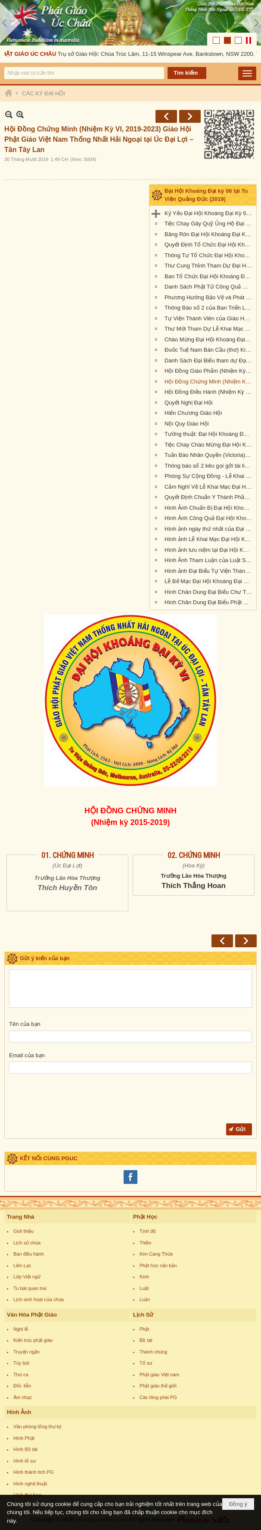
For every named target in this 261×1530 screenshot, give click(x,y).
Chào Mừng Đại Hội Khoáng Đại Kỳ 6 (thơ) (209, 339)
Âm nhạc (22, 1397)
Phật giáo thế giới (158, 1385)
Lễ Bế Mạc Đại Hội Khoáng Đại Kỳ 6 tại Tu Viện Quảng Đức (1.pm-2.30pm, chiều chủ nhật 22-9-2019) (209, 581)
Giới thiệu (23, 1231)
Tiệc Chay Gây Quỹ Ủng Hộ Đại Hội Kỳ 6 (209, 223)
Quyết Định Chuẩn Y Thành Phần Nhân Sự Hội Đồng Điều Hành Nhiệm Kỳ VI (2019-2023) (209, 497)
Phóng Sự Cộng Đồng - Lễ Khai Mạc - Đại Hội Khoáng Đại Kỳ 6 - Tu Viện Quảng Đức (209, 476)
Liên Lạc (22, 1265)
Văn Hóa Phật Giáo (32, 1314)
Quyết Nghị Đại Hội (189, 402)
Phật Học (145, 1217)
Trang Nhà (20, 1217)
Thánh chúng (153, 1351)
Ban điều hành (28, 1253)
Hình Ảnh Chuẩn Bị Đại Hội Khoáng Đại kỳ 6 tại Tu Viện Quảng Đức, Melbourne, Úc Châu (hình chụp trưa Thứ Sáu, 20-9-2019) (209, 508)
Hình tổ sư (24, 1460)
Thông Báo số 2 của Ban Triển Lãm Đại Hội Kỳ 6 (209, 307)
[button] (247, 73)
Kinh (144, 1276)
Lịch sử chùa (26, 1242)
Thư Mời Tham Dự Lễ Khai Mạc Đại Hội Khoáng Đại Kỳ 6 (209, 328)
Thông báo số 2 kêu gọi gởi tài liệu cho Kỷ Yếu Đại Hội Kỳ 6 (209, 465)
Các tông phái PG (158, 1397)
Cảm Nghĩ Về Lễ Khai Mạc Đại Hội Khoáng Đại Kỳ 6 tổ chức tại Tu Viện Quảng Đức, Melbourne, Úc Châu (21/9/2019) (209, 487)
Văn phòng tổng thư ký (37, 1426)
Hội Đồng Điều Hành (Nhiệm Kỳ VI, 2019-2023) (209, 392)
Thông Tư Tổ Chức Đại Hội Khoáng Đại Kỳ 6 (209, 255)
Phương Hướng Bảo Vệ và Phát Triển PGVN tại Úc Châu (209, 297)
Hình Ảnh (19, 1412)
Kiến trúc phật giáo (33, 1340)
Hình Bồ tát (25, 1449)
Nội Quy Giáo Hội (187, 423)
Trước (166, 116)
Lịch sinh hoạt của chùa (38, 1299)
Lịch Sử (143, 1314)
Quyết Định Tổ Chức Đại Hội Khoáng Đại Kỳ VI (209, 244)
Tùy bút (21, 1363)
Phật (144, 1329)
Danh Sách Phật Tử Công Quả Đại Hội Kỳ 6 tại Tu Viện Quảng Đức (209, 286)
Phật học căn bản (158, 1265)
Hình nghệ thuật (30, 1483)
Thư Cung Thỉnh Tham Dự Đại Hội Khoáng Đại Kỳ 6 (209, 265)
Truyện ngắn (26, 1351)
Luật (144, 1288)
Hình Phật (23, 1438)
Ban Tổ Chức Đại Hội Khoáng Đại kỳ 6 (209, 276)
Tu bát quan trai (30, 1288)
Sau (190, 116)
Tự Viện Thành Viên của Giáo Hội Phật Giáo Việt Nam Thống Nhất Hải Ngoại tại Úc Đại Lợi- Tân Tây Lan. (209, 318)
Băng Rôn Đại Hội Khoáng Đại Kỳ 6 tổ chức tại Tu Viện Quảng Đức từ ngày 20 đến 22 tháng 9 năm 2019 (209, 234)
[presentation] (74, 1099)
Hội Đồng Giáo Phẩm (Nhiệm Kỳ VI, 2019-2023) (209, 371)
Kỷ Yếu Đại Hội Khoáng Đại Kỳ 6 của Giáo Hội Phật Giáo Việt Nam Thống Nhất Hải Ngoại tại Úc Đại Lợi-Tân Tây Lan (209, 213)
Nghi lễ (20, 1329)
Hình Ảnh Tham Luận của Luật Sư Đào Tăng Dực (209, 560)
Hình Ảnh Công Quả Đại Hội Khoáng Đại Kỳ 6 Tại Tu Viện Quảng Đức (209, 518)
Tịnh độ (148, 1231)
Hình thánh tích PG (33, 1472)
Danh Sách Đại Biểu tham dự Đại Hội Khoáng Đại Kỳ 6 (209, 360)
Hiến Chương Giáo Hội (193, 413)
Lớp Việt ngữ (26, 1276)
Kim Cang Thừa (156, 1253)
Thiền (145, 1242)
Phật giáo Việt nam (160, 1374)
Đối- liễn (22, 1385)
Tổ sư (146, 1363)
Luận (145, 1299)
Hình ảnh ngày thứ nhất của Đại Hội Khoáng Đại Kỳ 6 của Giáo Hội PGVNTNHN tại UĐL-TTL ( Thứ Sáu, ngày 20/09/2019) (209, 529)
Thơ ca (20, 1374)
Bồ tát (146, 1340)
